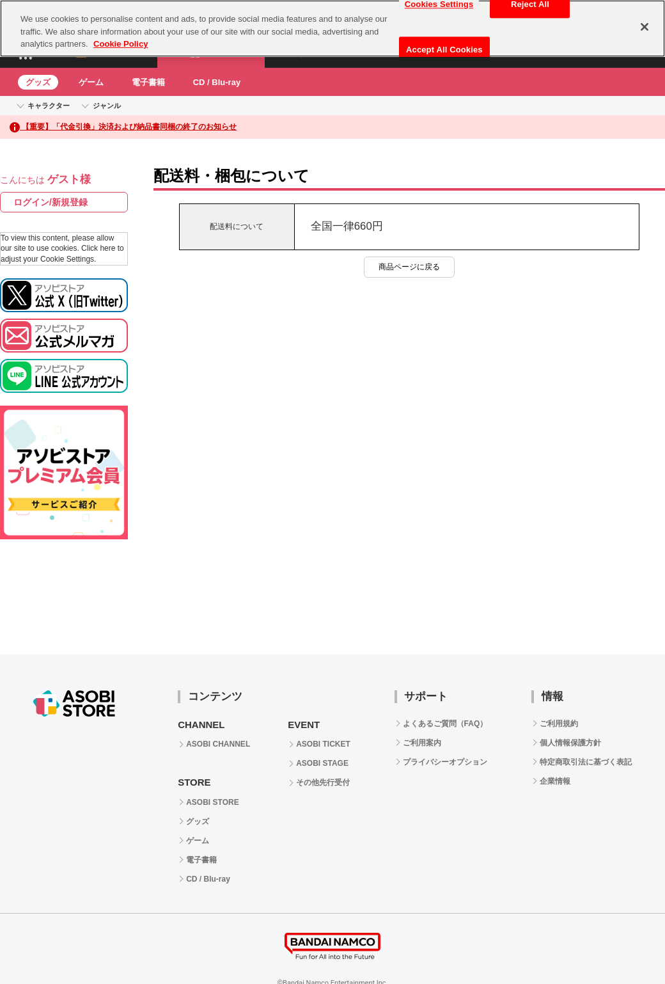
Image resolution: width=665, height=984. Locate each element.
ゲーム (91, 82)
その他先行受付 (323, 782)
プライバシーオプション (445, 762)
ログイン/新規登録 (50, 202)
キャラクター (48, 105)
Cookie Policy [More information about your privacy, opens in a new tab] (120, 44)
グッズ (38, 82)
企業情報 (555, 781)
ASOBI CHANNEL (218, 744)
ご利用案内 (422, 742)
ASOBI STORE (212, 802)
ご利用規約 (559, 723)
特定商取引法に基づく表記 (586, 762)
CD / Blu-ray (216, 82)
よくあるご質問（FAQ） (445, 723)
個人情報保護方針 (570, 742)
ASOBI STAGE (322, 763)
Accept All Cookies (444, 49)
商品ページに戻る (409, 266)
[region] (332, 28)
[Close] (644, 27)
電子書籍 (148, 82)
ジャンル (107, 105)
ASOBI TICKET (323, 744)
